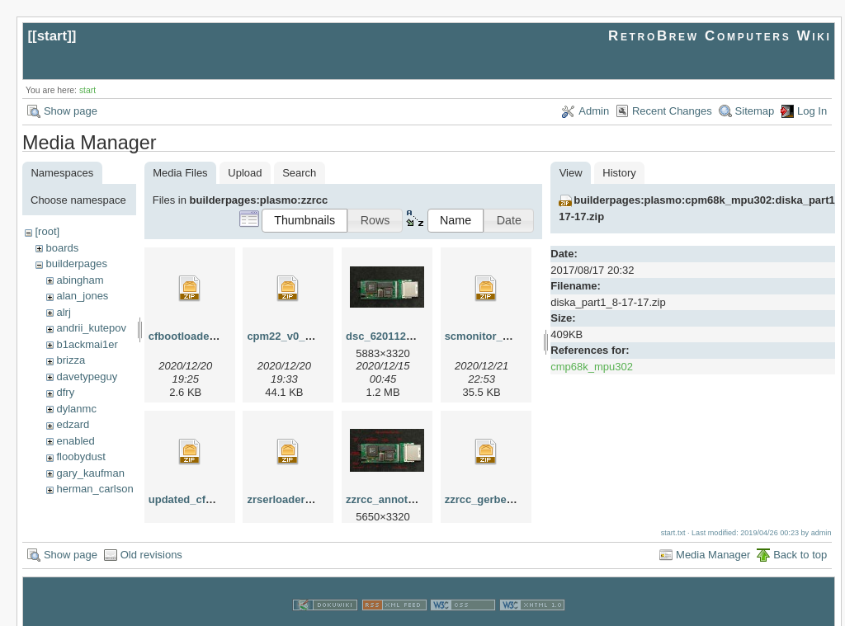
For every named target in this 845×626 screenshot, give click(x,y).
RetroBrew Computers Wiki (720, 36)
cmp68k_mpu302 (591, 366)
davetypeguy (86, 376)
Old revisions (151, 536)
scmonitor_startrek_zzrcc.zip (518, 336)
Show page (70, 111)
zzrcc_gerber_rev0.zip (501, 499)
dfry (65, 392)
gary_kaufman (90, 473)
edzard (72, 424)
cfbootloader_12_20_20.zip (217, 336)
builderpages (75, 263)
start (52, 36)
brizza (70, 360)
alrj (63, 312)
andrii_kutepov (91, 328)
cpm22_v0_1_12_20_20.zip (314, 336)
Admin (593, 111)
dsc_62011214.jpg (391, 336)
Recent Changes (672, 111)
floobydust (80, 456)
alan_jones (82, 295)
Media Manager (713, 536)
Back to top (800, 536)
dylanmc (76, 408)
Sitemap (755, 111)
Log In (812, 111)
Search (299, 173)
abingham (79, 280)
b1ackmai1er (86, 344)
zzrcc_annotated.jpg (397, 499)
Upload (245, 173)
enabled (75, 441)
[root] (47, 231)
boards (61, 248)
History (618, 173)
